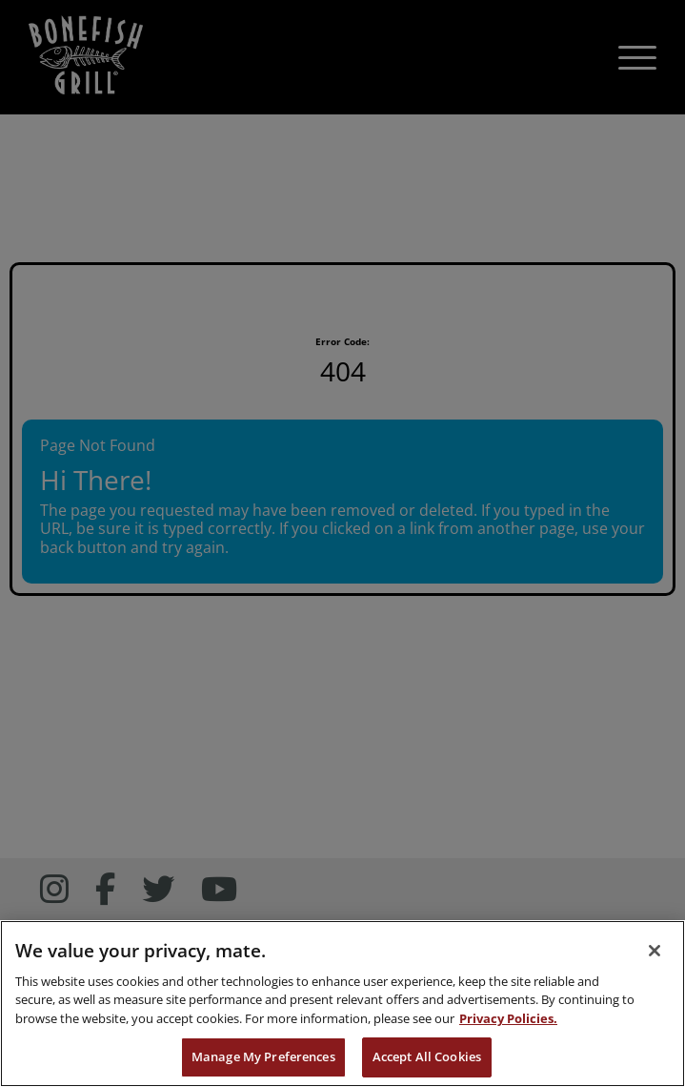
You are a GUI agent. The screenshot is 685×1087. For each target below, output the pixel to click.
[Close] (654, 951)
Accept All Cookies (427, 1056)
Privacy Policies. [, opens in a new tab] (508, 1018)
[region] (342, 1003)
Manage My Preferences (263, 1056)
